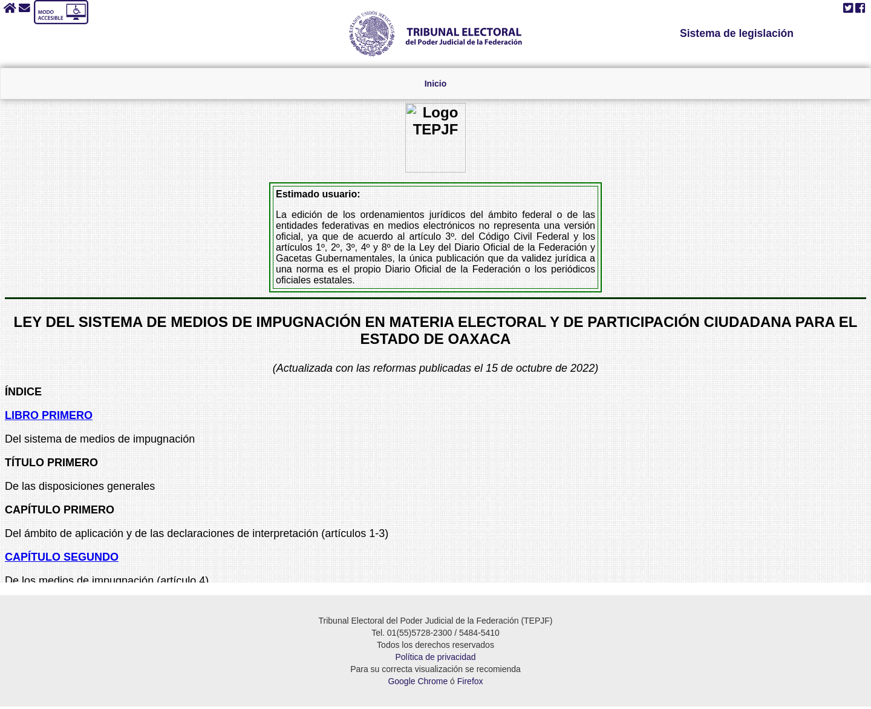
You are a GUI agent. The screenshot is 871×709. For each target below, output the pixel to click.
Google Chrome (418, 683)
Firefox (470, 683)
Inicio (436, 84)
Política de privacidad (435, 659)
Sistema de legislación (737, 33)
